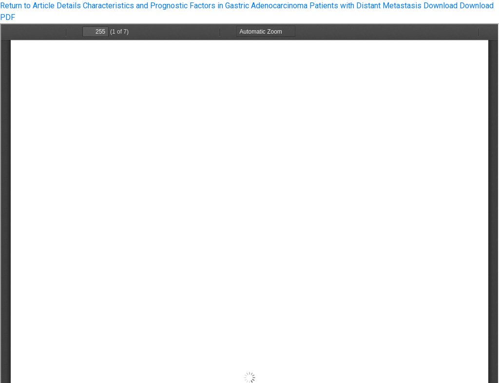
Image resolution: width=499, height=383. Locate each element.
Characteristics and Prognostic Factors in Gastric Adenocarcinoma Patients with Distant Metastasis (253, 5)
